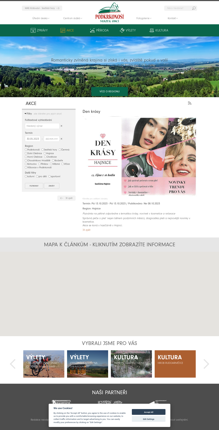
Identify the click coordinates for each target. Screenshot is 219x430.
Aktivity (173, 30)
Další (206, 364)
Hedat (194, 8)
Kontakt (172, 18)
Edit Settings (148, 419)
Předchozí (13, 364)
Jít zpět (69, 198)
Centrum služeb (71, 18)
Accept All (148, 412)
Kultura (144, 30)
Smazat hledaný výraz (61, 126)
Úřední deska (39, 18)
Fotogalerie (142, 18)
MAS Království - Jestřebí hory (40, 8)
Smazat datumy (61, 139)
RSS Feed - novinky (190, 103)
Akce (67, 30)
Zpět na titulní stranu (109, 12)
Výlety (119, 30)
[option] (44, 364)
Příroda (92, 30)
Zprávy (42, 30)
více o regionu (110, 79)
